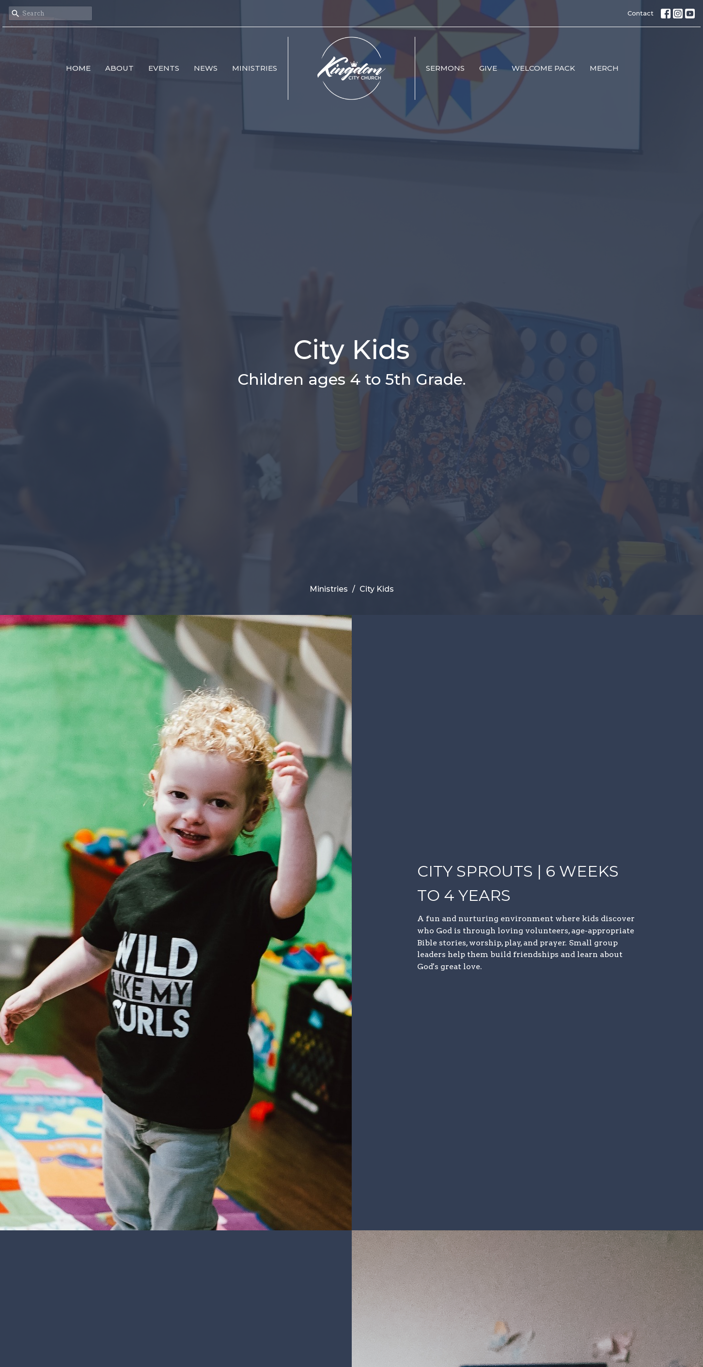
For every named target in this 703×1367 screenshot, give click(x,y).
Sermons (445, 68)
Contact (640, 13)
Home (78, 68)
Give (488, 68)
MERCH (604, 68)
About (119, 68)
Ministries (254, 68)
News (206, 68)
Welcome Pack (543, 68)
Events (163, 68)
